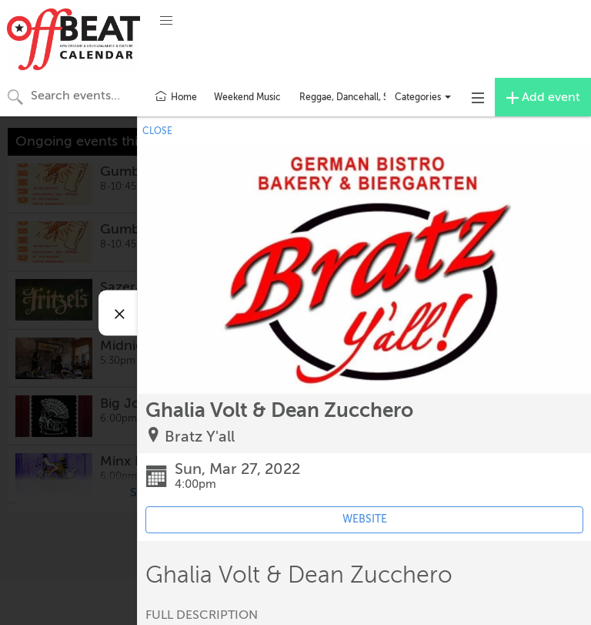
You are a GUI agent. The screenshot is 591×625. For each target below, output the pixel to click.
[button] (166, 21)
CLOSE (157, 131)
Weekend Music (247, 97)
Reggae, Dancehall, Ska (348, 97)
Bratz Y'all (200, 436)
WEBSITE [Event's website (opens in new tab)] (364, 519)
